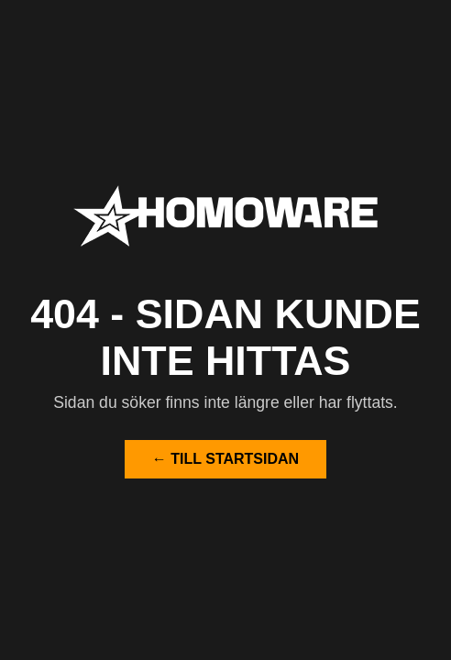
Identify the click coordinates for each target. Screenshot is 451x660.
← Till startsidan (225, 459)
